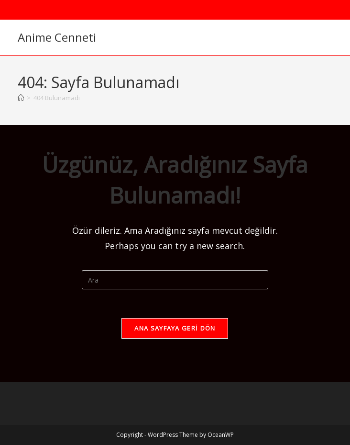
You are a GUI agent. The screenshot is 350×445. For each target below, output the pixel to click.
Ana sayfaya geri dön (174, 328)
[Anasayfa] (21, 97)
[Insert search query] (175, 279)
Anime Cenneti (57, 37)
